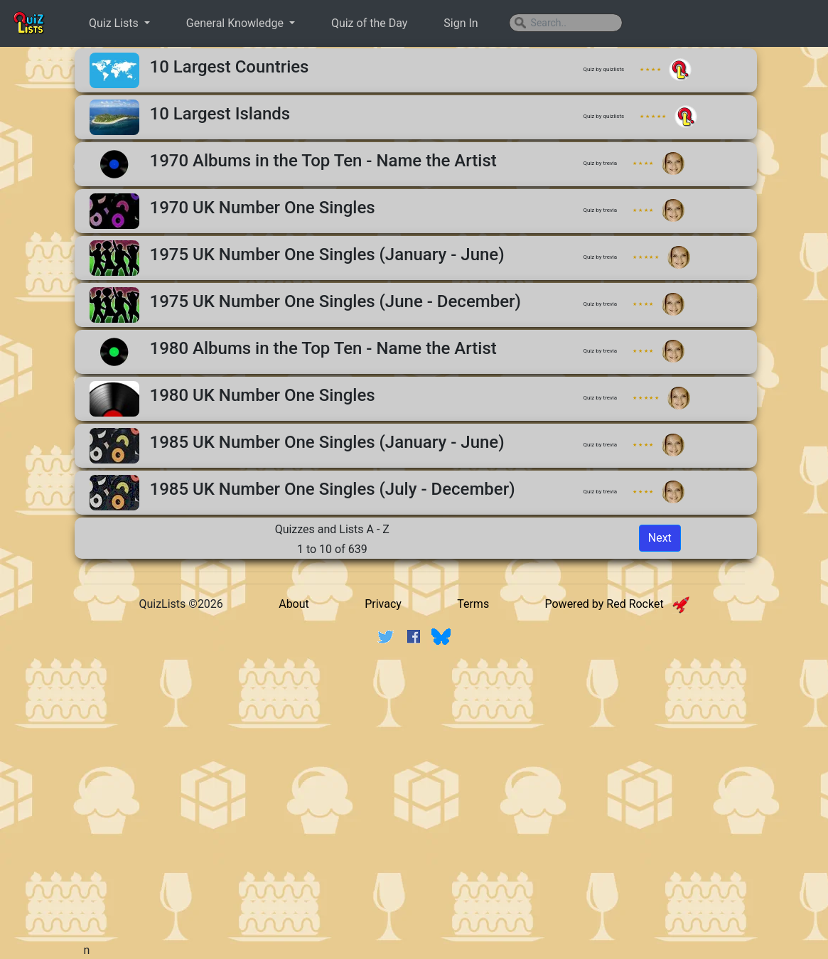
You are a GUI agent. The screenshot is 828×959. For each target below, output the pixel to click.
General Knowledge (236, 23)
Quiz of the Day (369, 23)
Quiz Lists (115, 23)
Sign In (460, 23)
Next (660, 538)
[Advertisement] (428, 766)
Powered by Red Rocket (616, 604)
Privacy (383, 604)
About (294, 604)
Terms (473, 604)
